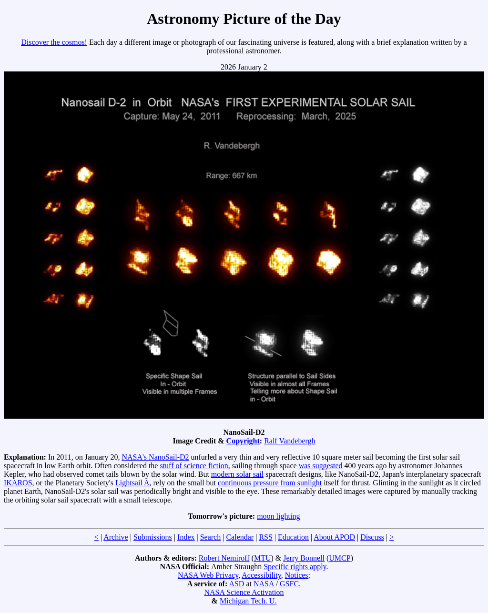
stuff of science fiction (194, 466)
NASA (264, 584)
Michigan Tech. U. (248, 601)
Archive (115, 537)
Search (210, 537)
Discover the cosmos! (54, 42)
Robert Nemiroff (224, 558)
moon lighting (278, 516)
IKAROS (18, 483)
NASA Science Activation (244, 592)
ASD (236, 584)
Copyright (243, 441)
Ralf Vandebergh (289, 441)
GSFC (289, 584)
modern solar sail (237, 474)
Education (293, 537)
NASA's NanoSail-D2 (155, 457)
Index (185, 537)
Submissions (152, 537)
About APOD (334, 537)
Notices (296, 575)
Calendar (240, 537)
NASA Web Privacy (208, 575)
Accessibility (261, 575)
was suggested (321, 466)
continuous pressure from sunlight (270, 483)
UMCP (339, 558)
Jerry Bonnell (304, 558)
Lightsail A (132, 483)
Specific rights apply (295, 567)
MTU (262, 558)
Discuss (372, 537)
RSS (265, 537)
